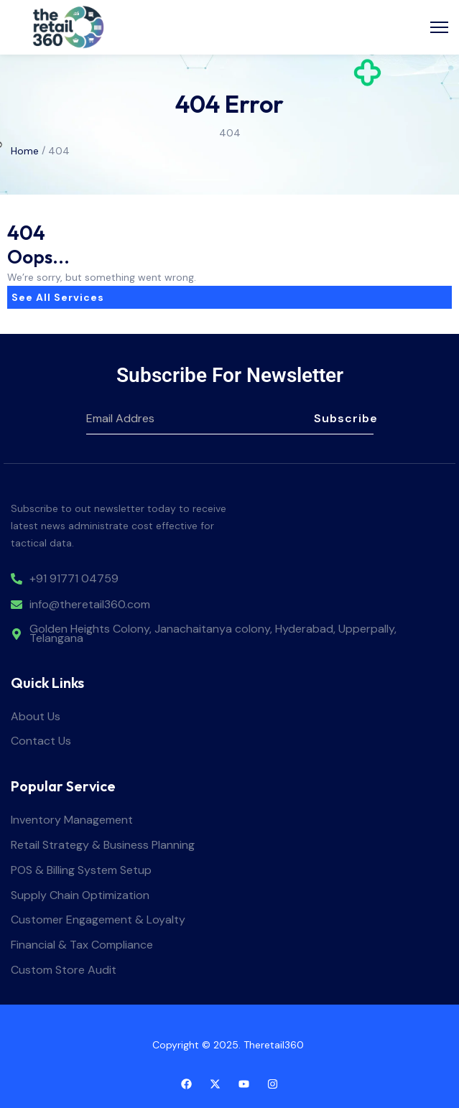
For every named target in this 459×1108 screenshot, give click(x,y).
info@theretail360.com (89, 605)
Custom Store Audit (63, 970)
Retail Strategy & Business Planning (103, 845)
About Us (35, 717)
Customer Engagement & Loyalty (98, 920)
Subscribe (344, 418)
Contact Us (41, 741)
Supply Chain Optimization (80, 895)
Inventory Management (72, 820)
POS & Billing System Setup (81, 870)
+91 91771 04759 (74, 579)
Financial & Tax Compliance (82, 945)
